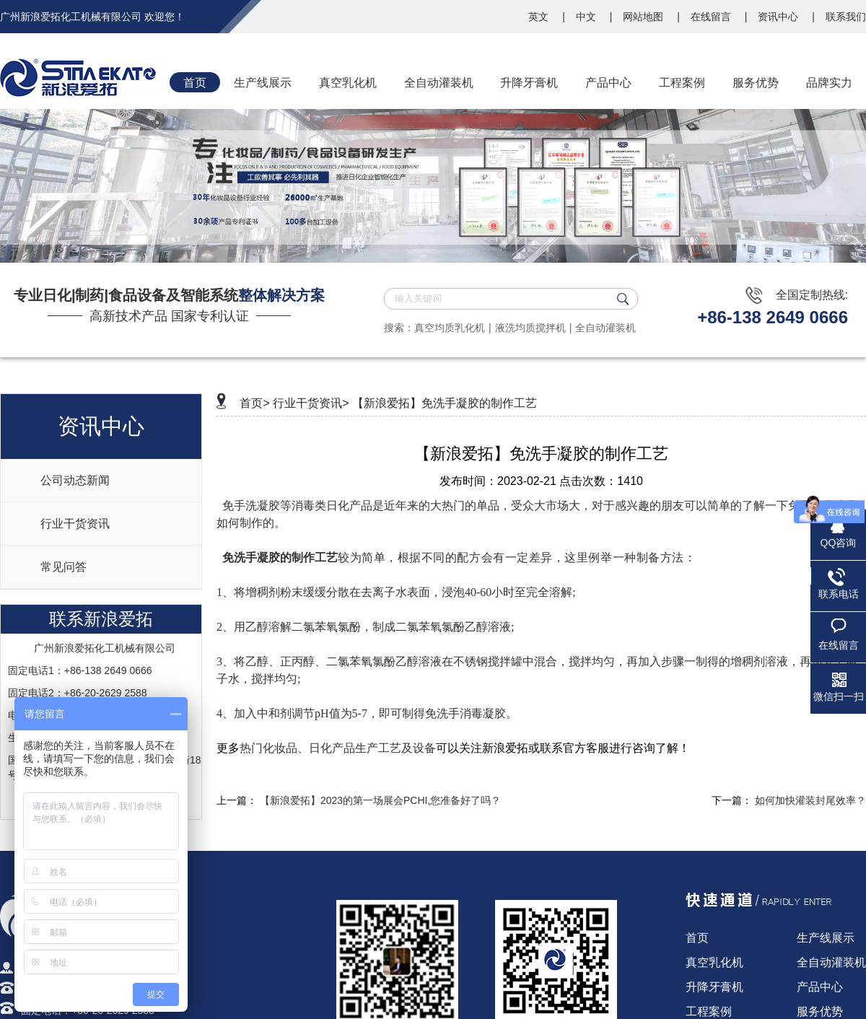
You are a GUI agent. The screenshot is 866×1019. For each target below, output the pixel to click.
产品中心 (820, 987)
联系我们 (846, 16)
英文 (539, 16)
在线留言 (712, 16)
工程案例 (709, 1011)
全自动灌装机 (605, 327)
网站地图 (644, 16)
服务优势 (820, 1011)
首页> (254, 403)
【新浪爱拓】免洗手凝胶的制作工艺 (444, 403)
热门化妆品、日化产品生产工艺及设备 (338, 748)
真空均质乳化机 (449, 327)
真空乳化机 (714, 962)
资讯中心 (779, 16)
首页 (697, 938)
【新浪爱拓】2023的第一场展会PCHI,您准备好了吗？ (380, 800)
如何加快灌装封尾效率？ (810, 800)
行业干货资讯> (311, 403)
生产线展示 (825, 938)
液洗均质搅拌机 (530, 327)
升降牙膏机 (714, 987)
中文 (587, 16)
